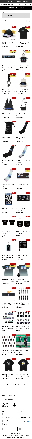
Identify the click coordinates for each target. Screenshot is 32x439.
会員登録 (23, 417)
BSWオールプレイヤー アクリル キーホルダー (8, 256)
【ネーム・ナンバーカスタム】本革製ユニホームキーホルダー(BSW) (22, 67)
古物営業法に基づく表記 (7, 435)
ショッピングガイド (7, 413)
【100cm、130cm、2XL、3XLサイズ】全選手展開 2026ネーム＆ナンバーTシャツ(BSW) (23, 280)
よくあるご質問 (7, 417)
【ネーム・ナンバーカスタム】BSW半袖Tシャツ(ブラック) (22, 43)
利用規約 (16, 435)
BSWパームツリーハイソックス (23, 138)
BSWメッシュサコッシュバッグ (23, 114)
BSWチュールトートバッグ (8, 114)
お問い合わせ (6, 420)
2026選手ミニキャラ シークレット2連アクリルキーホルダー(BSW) (23, 304)
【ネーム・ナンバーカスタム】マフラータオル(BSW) (8, 67)
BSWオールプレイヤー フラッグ (23, 256)
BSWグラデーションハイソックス (23, 161)
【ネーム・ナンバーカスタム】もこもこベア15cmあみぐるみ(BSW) (23, 90)
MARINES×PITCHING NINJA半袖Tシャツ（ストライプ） (8, 375)
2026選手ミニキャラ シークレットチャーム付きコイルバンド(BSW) (9, 351)
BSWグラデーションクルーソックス (8, 185)
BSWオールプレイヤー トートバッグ (23, 232)
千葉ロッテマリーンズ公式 (9, 428)
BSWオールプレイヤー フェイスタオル (23, 209)
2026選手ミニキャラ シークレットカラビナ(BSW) (9, 327)
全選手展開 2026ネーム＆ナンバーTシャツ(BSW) (9, 280)
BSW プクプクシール (7, 208)
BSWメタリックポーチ (8, 137)
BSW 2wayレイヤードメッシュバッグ (23, 351)
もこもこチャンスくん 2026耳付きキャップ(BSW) (8, 43)
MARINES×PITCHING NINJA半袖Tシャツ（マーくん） (23, 375)
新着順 (6, 21)
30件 (16, 21)
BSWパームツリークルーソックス (8, 161)
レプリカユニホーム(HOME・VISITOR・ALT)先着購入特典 (16, 1)
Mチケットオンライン (25, 428)
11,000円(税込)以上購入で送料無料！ (16, 7)
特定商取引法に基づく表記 (16, 433)
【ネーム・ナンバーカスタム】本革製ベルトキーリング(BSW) (8, 90)
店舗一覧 (5, 424)
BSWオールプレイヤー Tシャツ (8, 232)
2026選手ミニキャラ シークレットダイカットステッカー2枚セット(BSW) (23, 328)
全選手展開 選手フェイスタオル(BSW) (23, 185)
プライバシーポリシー (25, 435)
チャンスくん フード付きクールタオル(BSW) (8, 304)
